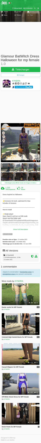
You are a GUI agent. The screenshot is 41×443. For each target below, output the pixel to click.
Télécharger (20, 69)
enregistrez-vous (9, 274)
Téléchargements (10, 189)
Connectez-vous (26, 272)
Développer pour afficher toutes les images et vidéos (20, 183)
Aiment (23, 189)
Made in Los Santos (7, 440)
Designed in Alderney (8, 438)
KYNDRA (16, 81)
